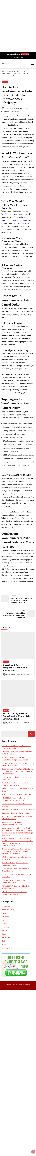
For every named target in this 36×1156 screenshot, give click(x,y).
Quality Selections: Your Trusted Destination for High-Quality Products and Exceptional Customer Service (17, 771)
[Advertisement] (18, 18)
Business (5, 82)
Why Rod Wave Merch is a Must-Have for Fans (18, 809)
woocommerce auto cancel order (14, 220)
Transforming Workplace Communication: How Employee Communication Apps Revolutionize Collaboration (16, 851)
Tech (3, 941)
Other (4, 934)
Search (31, 734)
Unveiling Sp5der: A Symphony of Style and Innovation (15, 668)
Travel (4, 944)
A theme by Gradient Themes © (18, 984)
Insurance (5, 927)
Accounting (6, 906)
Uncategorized (7, 948)
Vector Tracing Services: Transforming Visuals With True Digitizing (17, 716)
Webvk (5, 63)
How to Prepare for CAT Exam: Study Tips (16, 794)
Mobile (4, 930)
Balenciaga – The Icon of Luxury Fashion (16, 813)
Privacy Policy (18, 57)
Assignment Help (8, 910)
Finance (4, 920)
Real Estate (6, 937)
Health (4, 924)
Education (5, 917)
